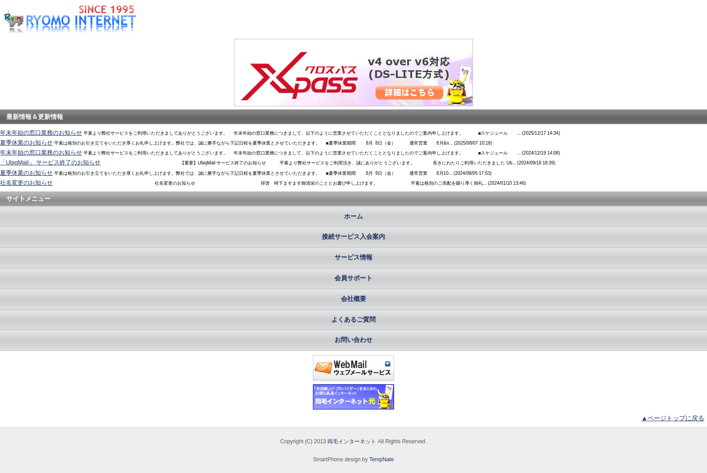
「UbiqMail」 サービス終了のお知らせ (50, 162)
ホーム (353, 216)
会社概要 (353, 298)
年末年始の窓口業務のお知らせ (41, 132)
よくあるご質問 (353, 319)
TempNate (381, 459)
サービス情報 (353, 257)
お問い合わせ (353, 339)
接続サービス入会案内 (353, 236)
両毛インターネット (351, 441)
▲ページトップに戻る (672, 418)
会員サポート (353, 278)
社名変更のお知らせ (26, 182)
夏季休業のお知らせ (26, 142)
